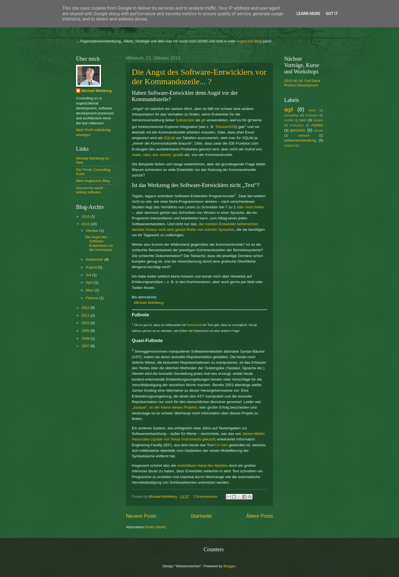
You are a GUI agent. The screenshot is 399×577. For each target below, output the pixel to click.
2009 (86, 331)
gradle (178, 155)
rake (146, 155)
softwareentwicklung (300, 140)
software (303, 135)
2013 (86, 224)
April (90, 282)
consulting (291, 115)
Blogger (229, 566)
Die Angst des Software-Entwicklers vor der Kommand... (100, 243)
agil (288, 109)
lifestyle (318, 120)
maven (165, 155)
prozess (297, 130)
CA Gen (221, 445)
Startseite (201, 516)
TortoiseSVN (225, 127)
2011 (86, 315)
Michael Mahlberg (149, 303)
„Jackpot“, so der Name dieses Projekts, (165, 407)
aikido (312, 110)
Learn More (308, 13)
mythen (317, 125)
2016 (86, 216)
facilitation (311, 115)
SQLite (169, 138)
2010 (86, 323)
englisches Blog (249, 41)
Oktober (92, 231)
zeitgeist (289, 145)
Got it (332, 13)
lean (302, 120)
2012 (86, 308)
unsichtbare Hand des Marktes (202, 465)
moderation (297, 125)
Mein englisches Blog (93, 181)
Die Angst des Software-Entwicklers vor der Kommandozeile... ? (199, 76)
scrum (318, 130)
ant (155, 155)
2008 (86, 338)
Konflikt (289, 120)
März (90, 290)
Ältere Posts (259, 516)
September (95, 259)
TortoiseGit (193, 325)
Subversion (185, 120)
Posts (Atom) (155, 527)
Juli (89, 275)
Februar (92, 298)
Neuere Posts (141, 516)
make (136, 155)
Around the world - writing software (90, 190)
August (92, 267)
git (203, 120)
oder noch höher (250, 207)
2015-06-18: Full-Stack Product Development (302, 83)
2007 (86, 346)
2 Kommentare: (206, 496)
